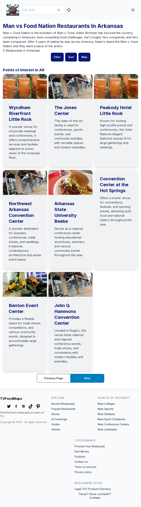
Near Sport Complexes (111, 419)
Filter (57, 57)
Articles (55, 429)
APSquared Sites (88, 483)
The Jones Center (65, 110)
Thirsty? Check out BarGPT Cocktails (94, 495)
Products (80, 456)
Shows (55, 414)
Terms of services (85, 466)
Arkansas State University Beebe (65, 212)
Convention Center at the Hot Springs (114, 184)
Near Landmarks (107, 429)
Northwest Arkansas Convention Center (21, 212)
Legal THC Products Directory (93, 488)
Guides (55, 424)
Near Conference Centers (113, 424)
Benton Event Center (23, 308)
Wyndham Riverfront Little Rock (20, 113)
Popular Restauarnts (63, 408)
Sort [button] (71, 57)
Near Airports (106, 408)
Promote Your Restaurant (90, 446)
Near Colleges (106, 403)
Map (84, 57)
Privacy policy (83, 472)
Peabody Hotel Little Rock (115, 110)
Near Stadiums (106, 414)
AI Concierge (59, 419)
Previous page (53, 378)
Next (87, 378)
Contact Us (81, 461)
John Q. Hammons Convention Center (66, 314)
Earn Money (82, 451)
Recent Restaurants (63, 403)
